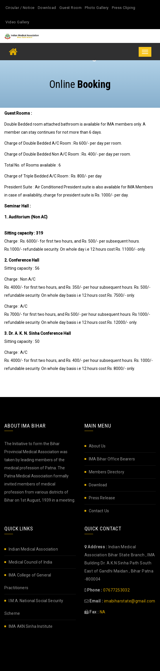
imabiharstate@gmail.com (129, 601)
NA (103, 612)
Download (47, 7)
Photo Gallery (97, 7)
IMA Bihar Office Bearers (112, 459)
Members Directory (106, 472)
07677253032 (116, 590)
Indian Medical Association (33, 549)
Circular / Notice (20, 7)
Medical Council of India (30, 562)
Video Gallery (17, 22)
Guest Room (70, 7)
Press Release (102, 498)
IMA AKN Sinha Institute (30, 626)
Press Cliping (123, 7)
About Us (97, 446)
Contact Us (99, 511)
